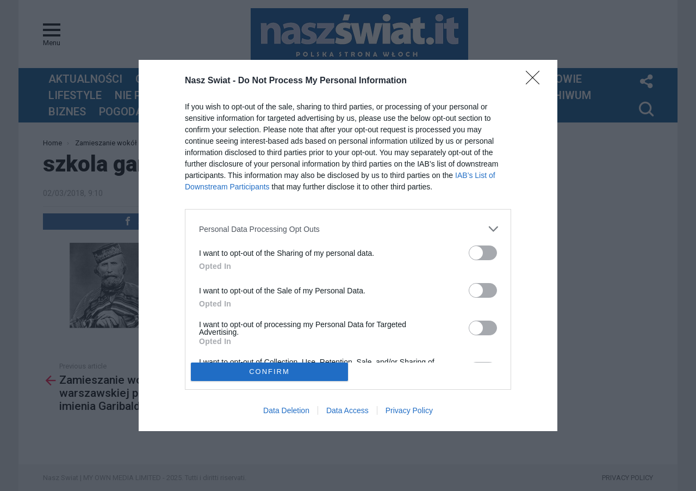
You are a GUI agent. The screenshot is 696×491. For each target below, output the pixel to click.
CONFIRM (269, 371)
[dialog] (348, 245)
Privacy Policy (409, 410)
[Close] (536, 81)
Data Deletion (286, 410)
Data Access (347, 410)
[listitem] (348, 229)
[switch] (483, 253)
